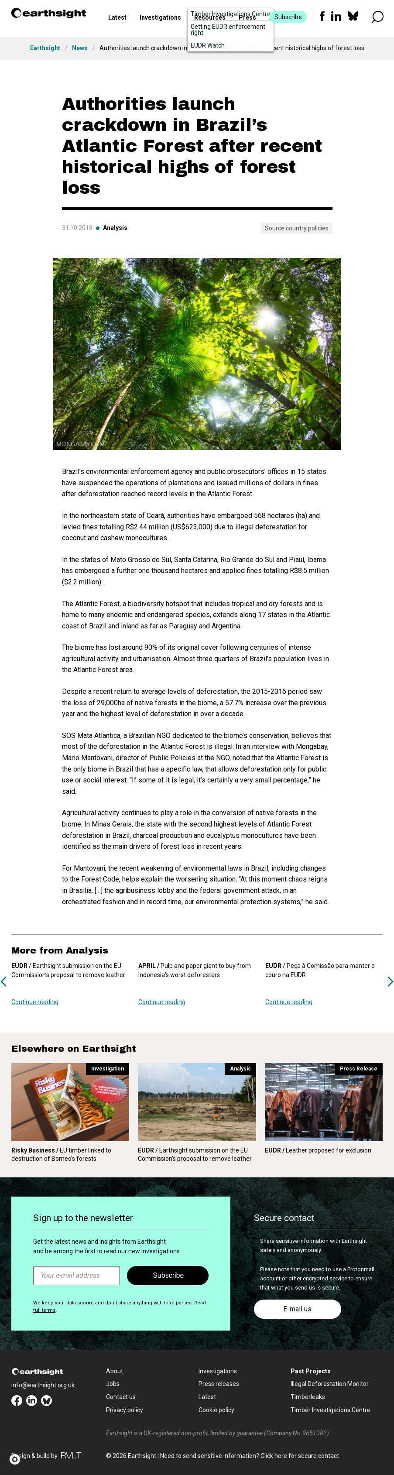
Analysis (115, 227)
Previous (3, 981)
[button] (18, 1459)
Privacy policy (124, 1409)
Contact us (121, 1396)
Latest (117, 18)
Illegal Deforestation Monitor (330, 1383)
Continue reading (34, 1001)
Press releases (219, 1383)
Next (390, 981)
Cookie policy (216, 1409)
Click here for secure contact (299, 1455)
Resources (210, 18)
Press (247, 18)
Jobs (113, 1383)
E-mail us (297, 1309)
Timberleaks (308, 1396)
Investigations (160, 18)
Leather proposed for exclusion (318, 1150)
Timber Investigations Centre (330, 1409)
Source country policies (297, 228)
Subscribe (287, 18)
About (114, 1371)
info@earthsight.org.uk (43, 1385)
